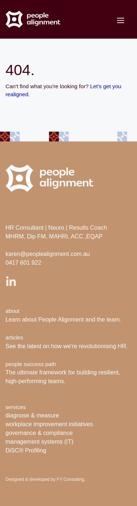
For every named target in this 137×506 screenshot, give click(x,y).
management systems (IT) (39, 442)
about (12, 311)
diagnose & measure (32, 415)
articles (14, 337)
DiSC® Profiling (25, 450)
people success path (30, 364)
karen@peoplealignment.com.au (47, 254)
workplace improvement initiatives (49, 424)
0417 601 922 (23, 263)
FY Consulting (70, 479)
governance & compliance (39, 433)
